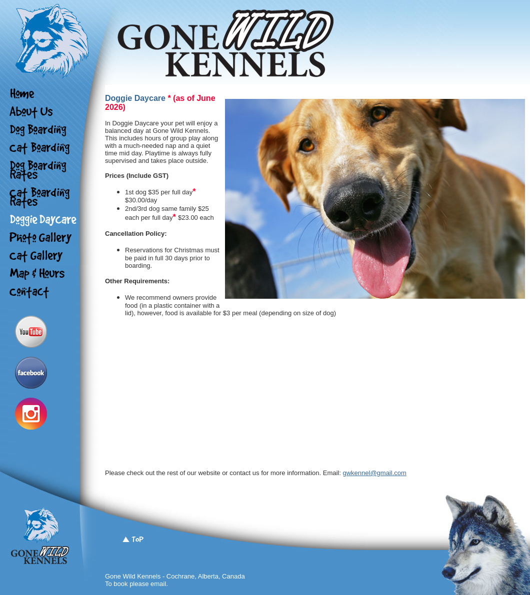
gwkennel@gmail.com (374, 473)
